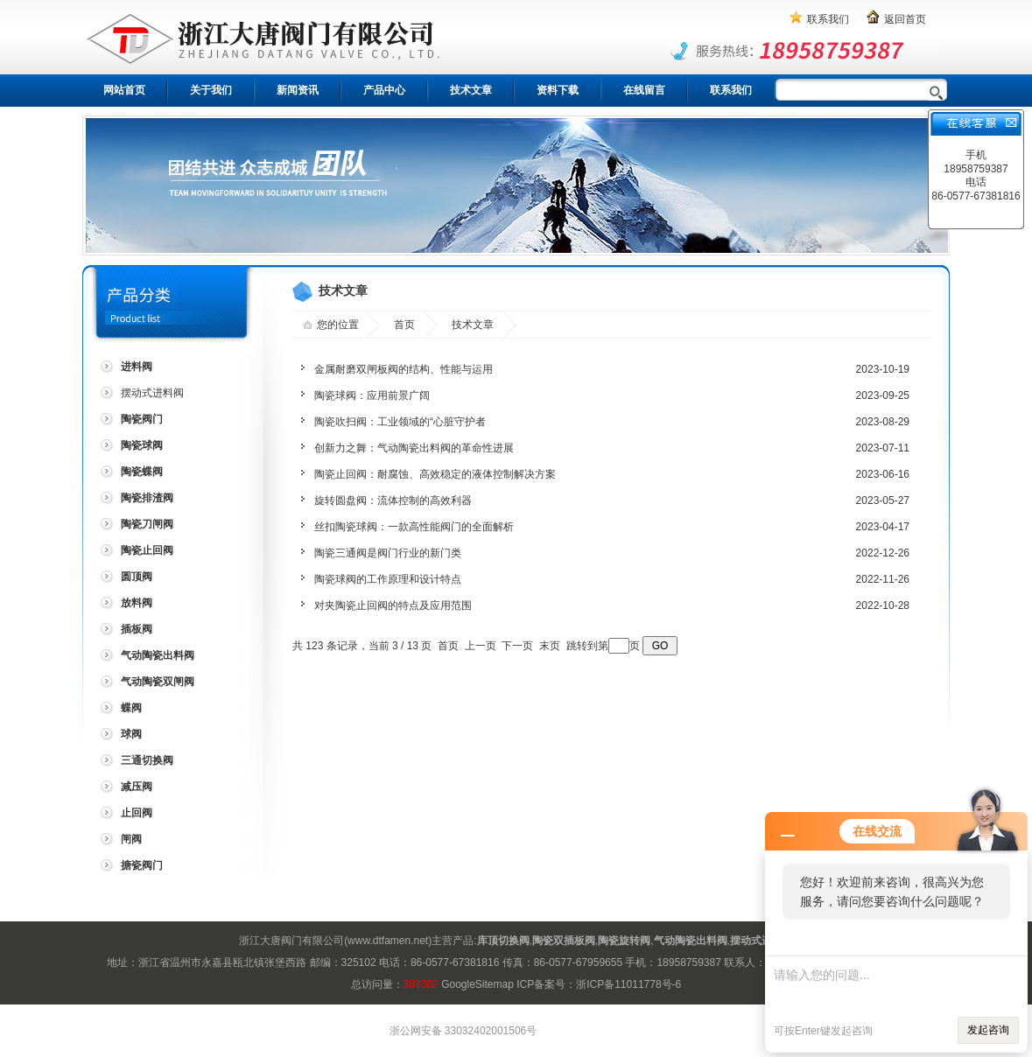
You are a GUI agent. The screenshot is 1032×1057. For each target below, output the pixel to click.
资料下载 (558, 90)
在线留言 (644, 90)
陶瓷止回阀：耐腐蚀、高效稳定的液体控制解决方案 (435, 474)
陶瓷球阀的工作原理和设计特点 (387, 579)
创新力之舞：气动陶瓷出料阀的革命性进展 (414, 448)
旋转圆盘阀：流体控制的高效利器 (393, 500)
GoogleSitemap (477, 984)
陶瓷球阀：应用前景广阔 (372, 395)
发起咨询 (988, 1030)
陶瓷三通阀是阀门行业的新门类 (387, 553)
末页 (549, 646)
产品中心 (384, 90)
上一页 (480, 646)
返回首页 (905, 19)
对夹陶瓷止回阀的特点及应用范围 (393, 605)
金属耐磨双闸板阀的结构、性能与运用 (403, 369)
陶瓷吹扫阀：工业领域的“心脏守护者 (400, 422)
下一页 (517, 646)
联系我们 (828, 19)
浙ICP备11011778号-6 (628, 984)
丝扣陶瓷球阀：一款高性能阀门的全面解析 (414, 527)
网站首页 (124, 90)
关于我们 (211, 90)
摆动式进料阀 (152, 393)
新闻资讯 (298, 90)
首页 (404, 324)
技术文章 (471, 90)
